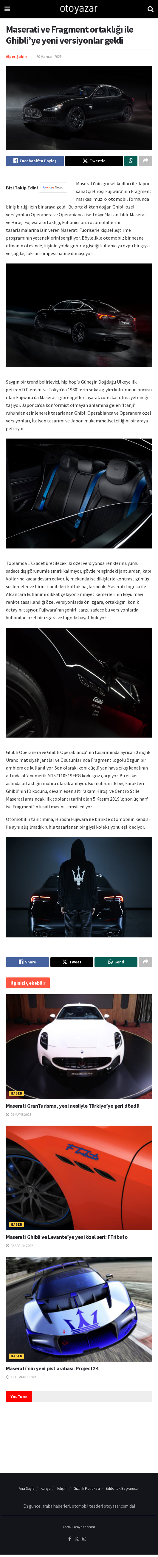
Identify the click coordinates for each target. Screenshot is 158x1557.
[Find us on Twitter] (76, 1541)
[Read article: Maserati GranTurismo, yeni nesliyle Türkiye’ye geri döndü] (79, 1049)
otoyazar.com (84, 1529)
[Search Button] (151, 9)
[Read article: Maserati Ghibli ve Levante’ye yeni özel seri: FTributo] (79, 1180)
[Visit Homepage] (79, 9)
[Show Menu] (7, 9)
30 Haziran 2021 (48, 56)
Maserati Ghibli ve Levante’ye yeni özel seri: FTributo (67, 1239)
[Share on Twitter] (94, 161)
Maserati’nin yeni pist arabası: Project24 (52, 1370)
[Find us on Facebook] (69, 1541)
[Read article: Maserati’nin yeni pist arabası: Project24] (79, 1311)
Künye (45, 1490)
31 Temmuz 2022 (21, 1379)
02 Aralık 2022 (19, 1248)
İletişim (62, 1490)
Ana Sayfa (27, 1490)
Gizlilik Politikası (87, 1490)
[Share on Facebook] (35, 161)
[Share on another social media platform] (145, 161)
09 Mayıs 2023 (18, 1117)
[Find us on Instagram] (84, 1541)
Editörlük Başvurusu (122, 1490)
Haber (16, 1096)
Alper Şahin (16, 56)
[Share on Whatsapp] (130, 161)
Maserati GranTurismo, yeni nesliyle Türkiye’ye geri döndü (72, 1108)
